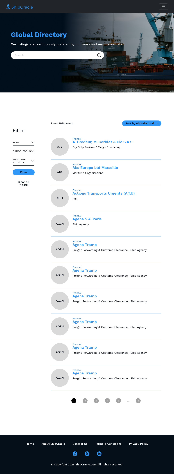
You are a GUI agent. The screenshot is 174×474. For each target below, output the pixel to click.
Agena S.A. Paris (87, 219)
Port (16, 142)
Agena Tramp (84, 245)
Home (30, 443)
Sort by (140, 123)
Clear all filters (23, 183)
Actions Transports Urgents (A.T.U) (103, 193)
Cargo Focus (22, 151)
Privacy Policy (138, 443)
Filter (23, 172)
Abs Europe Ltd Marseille (95, 167)
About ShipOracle (53, 443)
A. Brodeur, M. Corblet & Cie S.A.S (102, 142)
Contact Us (80, 443)
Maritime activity (19, 161)
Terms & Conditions (108, 443)
